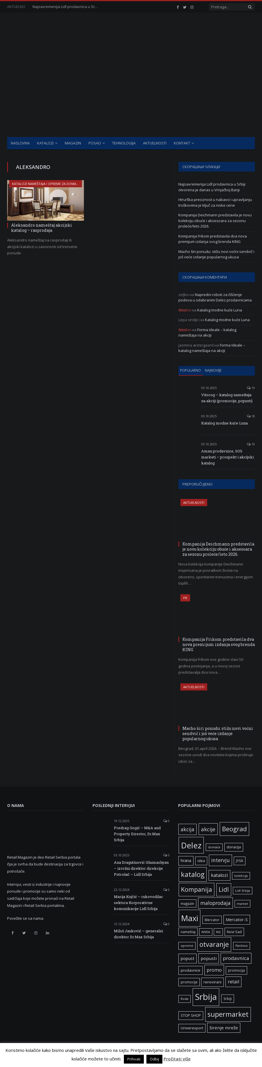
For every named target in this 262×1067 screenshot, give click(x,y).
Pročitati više (177, 1059)
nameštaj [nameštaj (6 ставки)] (188, 931)
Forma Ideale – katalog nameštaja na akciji (207, 332)
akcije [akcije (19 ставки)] (208, 829)
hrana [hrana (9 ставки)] (186, 860)
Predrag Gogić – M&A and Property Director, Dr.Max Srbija (137, 833)
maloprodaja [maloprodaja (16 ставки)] (215, 902)
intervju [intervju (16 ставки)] (220, 860)
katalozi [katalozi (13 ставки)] (219, 875)
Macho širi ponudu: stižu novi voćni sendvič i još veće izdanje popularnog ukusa (216, 254)
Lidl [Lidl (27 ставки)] (224, 889)
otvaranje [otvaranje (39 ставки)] (214, 944)
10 (251, 444)
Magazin (73, 143)
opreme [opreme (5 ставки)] (187, 946)
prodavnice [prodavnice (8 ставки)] (190, 970)
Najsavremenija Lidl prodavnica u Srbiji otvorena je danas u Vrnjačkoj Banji (67, 6)
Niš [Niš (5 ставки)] (218, 932)
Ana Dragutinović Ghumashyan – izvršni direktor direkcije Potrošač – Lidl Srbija (141, 868)
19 (251, 388)
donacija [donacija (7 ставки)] (234, 847)
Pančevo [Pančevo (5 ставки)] (241, 946)
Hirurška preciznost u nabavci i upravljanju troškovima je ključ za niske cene (215, 202)
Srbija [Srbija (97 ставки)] (206, 996)
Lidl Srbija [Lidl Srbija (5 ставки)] (242, 891)
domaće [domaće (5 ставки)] (214, 847)
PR (185, 598)
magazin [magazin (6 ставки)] (187, 903)
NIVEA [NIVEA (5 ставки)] (205, 932)
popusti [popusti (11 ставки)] (209, 958)
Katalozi (45, 143)
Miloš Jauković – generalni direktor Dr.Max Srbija (138, 933)
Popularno (190, 370)
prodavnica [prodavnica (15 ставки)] (236, 958)
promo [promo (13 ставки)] (214, 970)
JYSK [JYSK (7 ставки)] (239, 860)
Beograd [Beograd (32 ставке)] (234, 828)
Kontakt (182, 143)
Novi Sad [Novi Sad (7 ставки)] (234, 931)
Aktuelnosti (154, 143)
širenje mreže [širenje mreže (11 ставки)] (223, 1027)
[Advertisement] (131, 94)
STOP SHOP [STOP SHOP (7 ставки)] (191, 1015)
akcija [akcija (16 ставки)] (187, 829)
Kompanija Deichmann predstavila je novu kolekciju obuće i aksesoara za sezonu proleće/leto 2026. (215, 220)
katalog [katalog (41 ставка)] (192, 874)
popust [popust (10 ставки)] (187, 958)
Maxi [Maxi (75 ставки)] (189, 918)
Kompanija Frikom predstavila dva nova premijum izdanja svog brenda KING (212, 238)
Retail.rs (184, 310)
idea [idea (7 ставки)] (201, 860)
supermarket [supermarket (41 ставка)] (228, 1014)
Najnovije (213, 370)
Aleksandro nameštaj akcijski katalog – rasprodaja (41, 227)
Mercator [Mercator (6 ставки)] (212, 919)
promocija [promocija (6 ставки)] (236, 970)
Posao (94, 143)
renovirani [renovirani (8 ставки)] (212, 982)
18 (251, 416)
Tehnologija (124, 143)
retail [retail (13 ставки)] (233, 982)
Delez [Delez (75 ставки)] (191, 845)
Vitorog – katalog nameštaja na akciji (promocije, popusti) (227, 397)
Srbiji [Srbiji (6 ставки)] (227, 998)
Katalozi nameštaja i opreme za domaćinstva (50, 184)
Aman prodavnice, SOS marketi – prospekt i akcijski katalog (227, 457)
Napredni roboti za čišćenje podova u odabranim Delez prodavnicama (215, 297)
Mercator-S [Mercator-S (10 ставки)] (237, 919)
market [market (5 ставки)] (242, 904)
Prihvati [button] (133, 1059)
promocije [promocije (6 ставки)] (189, 982)
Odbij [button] (154, 1059)
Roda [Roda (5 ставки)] (184, 999)
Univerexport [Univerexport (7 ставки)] (192, 1028)
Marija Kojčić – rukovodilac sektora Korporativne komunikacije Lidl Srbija (138, 902)
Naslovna (20, 143)
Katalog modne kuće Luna (219, 310)
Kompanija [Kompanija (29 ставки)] (196, 889)
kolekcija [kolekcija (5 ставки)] (241, 876)
